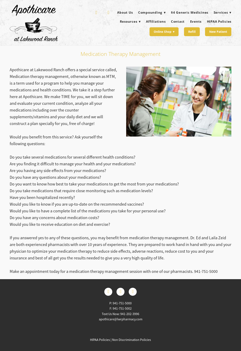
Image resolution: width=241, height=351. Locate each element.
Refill (192, 31)
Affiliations (156, 21)
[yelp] (96, 12)
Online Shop (164, 31)
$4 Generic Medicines (189, 12)
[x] (120, 292)
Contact (178, 21)
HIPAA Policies (219, 21)
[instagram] (133, 292)
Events (196, 21)
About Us (125, 12)
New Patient (218, 31)
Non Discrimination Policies (131, 340)
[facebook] (108, 12)
